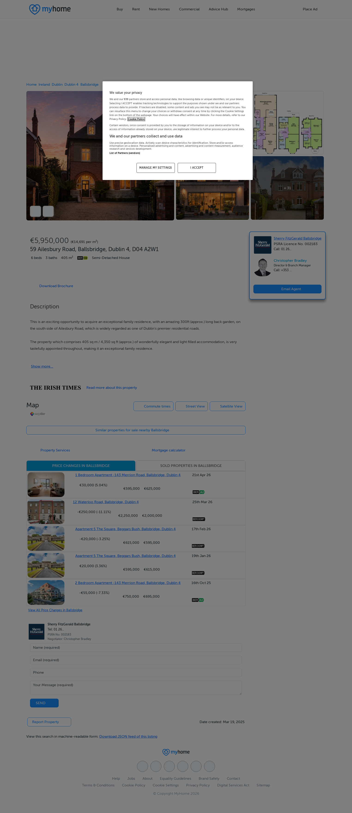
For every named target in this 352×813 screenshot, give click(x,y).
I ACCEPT (196, 167)
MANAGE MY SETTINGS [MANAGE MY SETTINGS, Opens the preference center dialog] (155, 167)
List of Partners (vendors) (124, 153)
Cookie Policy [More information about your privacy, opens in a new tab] (136, 119)
